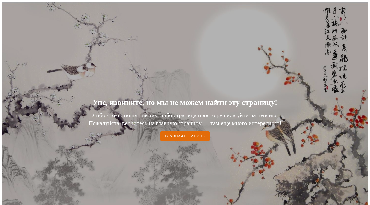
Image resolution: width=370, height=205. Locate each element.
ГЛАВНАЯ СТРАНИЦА (185, 136)
